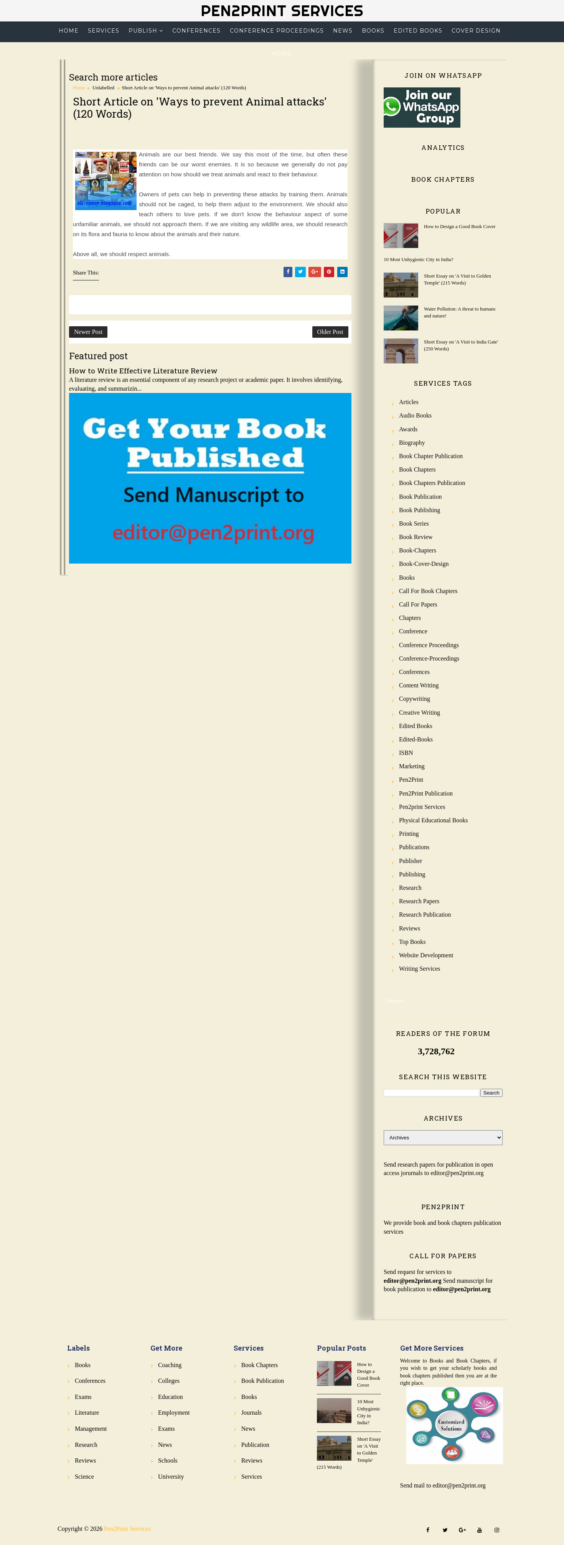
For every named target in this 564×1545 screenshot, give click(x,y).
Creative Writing (419, 712)
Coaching (169, 1365)
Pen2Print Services (282, 10)
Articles (409, 402)
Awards (408, 429)
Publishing (412, 874)
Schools (168, 1460)
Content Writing (419, 685)
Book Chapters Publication (432, 483)
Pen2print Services (422, 807)
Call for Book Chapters (428, 591)
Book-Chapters (417, 550)
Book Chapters (417, 469)
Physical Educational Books (433, 820)
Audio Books (415, 415)
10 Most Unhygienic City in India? (419, 259)
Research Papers (419, 901)
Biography (412, 442)
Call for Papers (418, 604)
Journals (251, 1412)
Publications (414, 847)
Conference (413, 631)
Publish (143, 30)
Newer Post (88, 332)
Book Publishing (419, 510)
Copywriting (414, 698)
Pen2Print (411, 779)
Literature (87, 1412)
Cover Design (476, 30)
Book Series (414, 523)
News (343, 30)
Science (84, 1476)
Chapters (410, 618)
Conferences (196, 30)
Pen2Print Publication (426, 793)
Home (69, 30)
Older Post (330, 332)
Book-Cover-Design (424, 563)
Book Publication (420, 496)
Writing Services (419, 968)
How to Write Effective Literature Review (143, 370)
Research (410, 887)
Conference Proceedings (277, 30)
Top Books (412, 942)
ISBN (406, 752)
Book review (416, 537)
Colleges (169, 1380)
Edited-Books (416, 739)
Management (91, 1428)
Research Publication (425, 914)
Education (170, 1397)
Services (103, 30)
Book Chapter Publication (431, 456)
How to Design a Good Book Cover (459, 226)
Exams (83, 1397)
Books (373, 30)
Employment (174, 1412)
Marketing (412, 766)
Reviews (409, 928)
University (171, 1476)
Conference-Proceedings (429, 658)
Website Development (426, 955)
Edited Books (418, 30)
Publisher (410, 861)
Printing (409, 833)
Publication (255, 1444)
